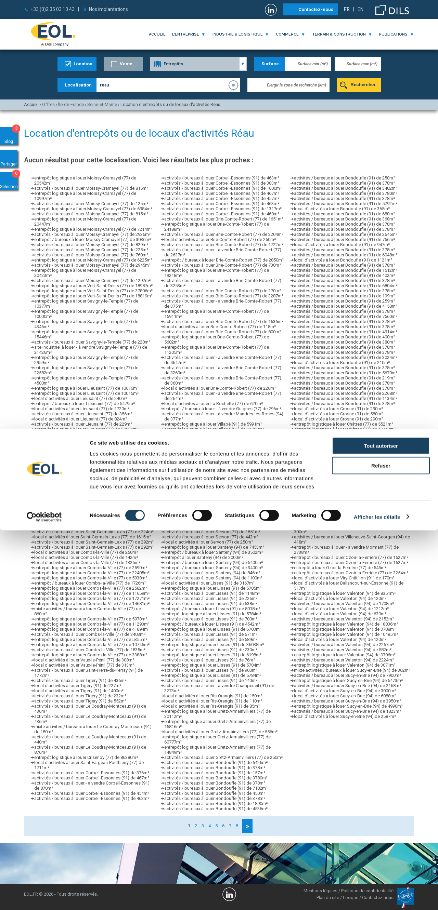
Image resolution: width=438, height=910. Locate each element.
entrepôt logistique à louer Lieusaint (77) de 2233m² (85, 454)
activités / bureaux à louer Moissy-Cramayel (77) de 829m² (91, 244)
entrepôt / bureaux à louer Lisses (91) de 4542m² (212, 624)
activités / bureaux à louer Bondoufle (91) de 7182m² (216, 788)
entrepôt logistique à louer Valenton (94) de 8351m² (345, 593)
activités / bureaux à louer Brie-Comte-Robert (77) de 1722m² (223, 244)
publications (393, 34)
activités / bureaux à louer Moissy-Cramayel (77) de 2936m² (92, 234)
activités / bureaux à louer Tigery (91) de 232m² (80, 695)
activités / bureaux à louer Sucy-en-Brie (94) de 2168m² (347, 685)
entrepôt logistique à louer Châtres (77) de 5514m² (343, 434)
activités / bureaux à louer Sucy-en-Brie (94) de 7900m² (347, 675)
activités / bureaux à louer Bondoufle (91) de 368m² (344, 219)
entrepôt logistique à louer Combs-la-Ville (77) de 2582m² (90, 588)
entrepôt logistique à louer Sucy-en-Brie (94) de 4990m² (348, 706)
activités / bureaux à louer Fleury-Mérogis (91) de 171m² (348, 501)
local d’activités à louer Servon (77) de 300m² (208, 521)
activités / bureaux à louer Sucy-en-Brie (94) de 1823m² (347, 711)
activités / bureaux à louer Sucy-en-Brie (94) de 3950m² (347, 701)
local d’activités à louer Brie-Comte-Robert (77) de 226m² (220, 388)
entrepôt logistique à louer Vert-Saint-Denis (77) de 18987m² (93, 285)
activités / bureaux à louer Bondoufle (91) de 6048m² (345, 254)
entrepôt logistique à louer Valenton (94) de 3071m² (345, 665)
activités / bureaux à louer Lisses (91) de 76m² (209, 660)
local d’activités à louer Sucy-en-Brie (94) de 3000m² (345, 690)
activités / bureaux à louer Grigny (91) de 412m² (340, 490)
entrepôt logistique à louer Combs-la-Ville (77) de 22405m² (92, 572)
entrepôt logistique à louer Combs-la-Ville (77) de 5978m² (90, 618)
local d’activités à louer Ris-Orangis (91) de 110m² (213, 701)
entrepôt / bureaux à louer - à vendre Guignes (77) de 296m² (222, 408)
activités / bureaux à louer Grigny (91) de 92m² (339, 449)
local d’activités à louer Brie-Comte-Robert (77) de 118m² (220, 326)
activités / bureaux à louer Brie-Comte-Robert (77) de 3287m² (223, 295)
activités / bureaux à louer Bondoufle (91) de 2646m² (345, 234)
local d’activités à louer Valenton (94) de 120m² (340, 598)
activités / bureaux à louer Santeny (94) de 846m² (212, 572)
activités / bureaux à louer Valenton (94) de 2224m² (344, 660)
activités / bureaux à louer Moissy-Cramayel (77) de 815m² (91, 188)
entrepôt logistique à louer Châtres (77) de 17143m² (345, 439)
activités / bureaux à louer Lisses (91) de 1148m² (212, 593)
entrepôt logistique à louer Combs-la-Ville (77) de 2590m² (90, 567)
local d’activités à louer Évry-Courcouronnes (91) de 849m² (221, 480)
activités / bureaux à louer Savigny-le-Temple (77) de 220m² (92, 342)
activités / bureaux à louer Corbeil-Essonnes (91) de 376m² (91, 772)
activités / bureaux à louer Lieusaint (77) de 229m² (83, 424)
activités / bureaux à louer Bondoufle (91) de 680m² (344, 213)
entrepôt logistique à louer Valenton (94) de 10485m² (346, 634)
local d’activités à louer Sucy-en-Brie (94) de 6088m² (345, 695)
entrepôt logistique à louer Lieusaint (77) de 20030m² (86, 429)
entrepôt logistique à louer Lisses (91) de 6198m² (212, 654)
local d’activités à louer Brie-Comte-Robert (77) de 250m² (220, 239)
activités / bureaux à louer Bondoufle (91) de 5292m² (345, 203)
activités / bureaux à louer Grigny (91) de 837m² (340, 465)
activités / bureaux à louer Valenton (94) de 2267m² (344, 644)
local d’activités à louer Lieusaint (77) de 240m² (80, 398)
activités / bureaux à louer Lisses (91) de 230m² (210, 649)
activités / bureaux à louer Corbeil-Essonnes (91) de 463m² (91, 798)
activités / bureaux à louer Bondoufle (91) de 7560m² (345, 316)
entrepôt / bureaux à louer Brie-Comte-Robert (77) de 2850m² (224, 260)
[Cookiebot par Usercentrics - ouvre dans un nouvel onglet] (44, 897)
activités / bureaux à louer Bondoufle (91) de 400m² (344, 336)
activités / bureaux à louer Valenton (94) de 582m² (342, 649)
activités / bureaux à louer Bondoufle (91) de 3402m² (345, 188)
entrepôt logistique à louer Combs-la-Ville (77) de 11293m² (92, 624)
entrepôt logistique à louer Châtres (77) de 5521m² (343, 424)
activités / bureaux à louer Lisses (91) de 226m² (210, 598)
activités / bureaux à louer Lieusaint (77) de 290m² (83, 480)
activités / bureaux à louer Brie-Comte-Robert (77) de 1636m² (223, 321)
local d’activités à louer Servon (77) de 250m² (208, 542)
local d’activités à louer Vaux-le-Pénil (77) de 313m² (84, 665)
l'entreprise (185, 34)
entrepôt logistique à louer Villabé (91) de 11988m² (214, 429)
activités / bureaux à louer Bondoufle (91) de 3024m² (345, 357)
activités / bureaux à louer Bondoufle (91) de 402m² (344, 275)
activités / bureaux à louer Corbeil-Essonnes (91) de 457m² (221, 198)
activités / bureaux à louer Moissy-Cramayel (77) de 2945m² (92, 265)
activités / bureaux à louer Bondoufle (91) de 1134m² (345, 398)
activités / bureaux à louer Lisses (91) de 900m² (210, 670)
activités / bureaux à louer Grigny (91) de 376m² (340, 485)
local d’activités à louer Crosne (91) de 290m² (338, 408)
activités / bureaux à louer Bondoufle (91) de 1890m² (216, 803)
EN (360, 9)
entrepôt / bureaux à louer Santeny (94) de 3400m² (213, 567)
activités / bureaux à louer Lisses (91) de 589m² (210, 639)
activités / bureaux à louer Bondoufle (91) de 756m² (344, 239)
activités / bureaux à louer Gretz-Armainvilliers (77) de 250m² (223, 757)
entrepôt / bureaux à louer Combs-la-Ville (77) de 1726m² (90, 583)
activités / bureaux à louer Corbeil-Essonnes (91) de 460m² (221, 213)
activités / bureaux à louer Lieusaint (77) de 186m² (83, 444)
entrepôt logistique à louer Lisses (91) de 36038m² (214, 644)
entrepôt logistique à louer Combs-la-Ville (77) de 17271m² (92, 598)
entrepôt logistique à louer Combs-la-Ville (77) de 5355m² (90, 639)
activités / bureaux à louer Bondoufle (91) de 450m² (214, 793)
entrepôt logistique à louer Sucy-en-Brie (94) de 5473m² (348, 680)
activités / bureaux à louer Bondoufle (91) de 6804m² (345, 285)
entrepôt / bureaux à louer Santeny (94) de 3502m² (213, 552)
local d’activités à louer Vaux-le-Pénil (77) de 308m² (84, 660)
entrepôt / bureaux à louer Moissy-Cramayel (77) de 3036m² (92, 239)
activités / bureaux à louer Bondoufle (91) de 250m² (344, 177)
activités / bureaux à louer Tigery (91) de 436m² (80, 680)
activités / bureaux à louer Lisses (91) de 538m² (210, 603)
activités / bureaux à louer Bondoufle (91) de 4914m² (345, 331)
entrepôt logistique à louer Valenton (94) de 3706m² (345, 654)
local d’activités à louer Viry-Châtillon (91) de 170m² (344, 577)
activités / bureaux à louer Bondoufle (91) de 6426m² (216, 762)
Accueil (157, 34)
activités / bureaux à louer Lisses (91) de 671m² (210, 634)
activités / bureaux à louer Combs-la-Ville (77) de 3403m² (89, 634)
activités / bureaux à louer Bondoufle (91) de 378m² (214, 767)
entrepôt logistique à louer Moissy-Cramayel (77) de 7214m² (93, 229)
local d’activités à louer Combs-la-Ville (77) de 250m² (86, 552)
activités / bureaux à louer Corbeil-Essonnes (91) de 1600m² (223, 188)
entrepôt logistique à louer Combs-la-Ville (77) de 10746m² (92, 644)
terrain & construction (339, 34)
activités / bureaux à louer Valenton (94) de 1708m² (344, 603)
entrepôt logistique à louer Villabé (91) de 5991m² (213, 424)
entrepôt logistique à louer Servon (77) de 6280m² (213, 516)
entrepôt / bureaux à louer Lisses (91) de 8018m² (212, 608)
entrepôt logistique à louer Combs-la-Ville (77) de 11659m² (92, 593)
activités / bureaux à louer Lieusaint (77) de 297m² (83, 449)
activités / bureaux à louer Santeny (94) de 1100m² (213, 577)
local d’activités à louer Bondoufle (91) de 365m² (342, 208)
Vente (126, 63)
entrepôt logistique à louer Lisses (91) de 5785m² (212, 588)
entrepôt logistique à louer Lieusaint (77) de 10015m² (86, 393)
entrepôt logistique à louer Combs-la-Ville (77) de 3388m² (90, 654)
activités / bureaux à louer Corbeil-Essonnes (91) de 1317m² (223, 208)
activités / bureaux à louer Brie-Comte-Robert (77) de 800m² (222, 331)
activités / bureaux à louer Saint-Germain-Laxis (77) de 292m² (94, 516)
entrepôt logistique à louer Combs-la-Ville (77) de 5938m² (90, 577)
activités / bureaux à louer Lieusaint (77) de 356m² (83, 413)
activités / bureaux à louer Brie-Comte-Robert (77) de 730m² (222, 265)
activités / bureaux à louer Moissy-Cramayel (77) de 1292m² (92, 280)
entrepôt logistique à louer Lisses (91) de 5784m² (212, 613)
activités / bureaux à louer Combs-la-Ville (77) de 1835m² (89, 649)
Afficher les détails (377, 896)
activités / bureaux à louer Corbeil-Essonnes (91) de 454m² (91, 793)
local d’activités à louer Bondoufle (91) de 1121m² (343, 260)
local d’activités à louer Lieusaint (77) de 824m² (80, 418)
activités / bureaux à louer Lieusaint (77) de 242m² (83, 490)
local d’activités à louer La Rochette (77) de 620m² (213, 403)
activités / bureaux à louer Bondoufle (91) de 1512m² (345, 270)
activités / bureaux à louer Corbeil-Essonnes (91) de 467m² (91, 777)
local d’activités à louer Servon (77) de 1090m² (209, 506)
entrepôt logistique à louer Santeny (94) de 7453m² (214, 547)
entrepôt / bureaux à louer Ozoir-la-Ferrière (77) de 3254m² (351, 572)
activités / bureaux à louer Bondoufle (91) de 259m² (344, 301)
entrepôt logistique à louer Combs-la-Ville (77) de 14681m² (92, 603)
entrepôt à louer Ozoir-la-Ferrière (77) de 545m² (340, 567)
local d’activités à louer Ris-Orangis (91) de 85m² (212, 706)
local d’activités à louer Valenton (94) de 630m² (340, 613)
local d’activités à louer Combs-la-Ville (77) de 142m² (86, 557)
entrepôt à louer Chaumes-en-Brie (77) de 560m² (341, 495)
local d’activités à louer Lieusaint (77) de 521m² (80, 460)
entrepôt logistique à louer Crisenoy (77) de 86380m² (86, 757)
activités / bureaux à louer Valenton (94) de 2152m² (344, 618)
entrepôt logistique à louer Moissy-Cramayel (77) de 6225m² (93, 260)
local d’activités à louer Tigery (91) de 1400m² (79, 690)
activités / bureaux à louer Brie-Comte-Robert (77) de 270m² (222, 290)
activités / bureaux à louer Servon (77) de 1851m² (212, 531)
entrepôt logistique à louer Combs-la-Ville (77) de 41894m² (92, 629)
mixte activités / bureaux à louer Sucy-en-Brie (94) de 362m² (352, 670)
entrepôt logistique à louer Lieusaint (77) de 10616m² (86, 388)
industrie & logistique (237, 34)
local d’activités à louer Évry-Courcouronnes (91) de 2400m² (222, 434)
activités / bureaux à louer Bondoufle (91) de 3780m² (216, 777)
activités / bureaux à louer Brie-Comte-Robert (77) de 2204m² (223, 234)
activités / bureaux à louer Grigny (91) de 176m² (340, 470)
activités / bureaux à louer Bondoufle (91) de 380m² (344, 342)
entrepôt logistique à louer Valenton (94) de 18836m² (346, 624)
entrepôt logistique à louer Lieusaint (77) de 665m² (84, 501)
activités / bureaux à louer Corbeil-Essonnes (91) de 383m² (221, 183)
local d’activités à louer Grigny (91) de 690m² (338, 480)
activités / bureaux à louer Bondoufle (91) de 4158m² (345, 306)
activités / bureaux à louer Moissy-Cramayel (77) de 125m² (91, 203)
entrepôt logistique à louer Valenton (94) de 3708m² (345, 629)
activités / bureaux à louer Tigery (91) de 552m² (80, 701)
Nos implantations (108, 9)
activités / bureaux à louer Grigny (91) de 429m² (340, 454)
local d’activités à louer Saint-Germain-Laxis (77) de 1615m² (92, 536)
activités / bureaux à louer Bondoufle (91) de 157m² (214, 772)
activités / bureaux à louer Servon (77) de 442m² (211, 536)
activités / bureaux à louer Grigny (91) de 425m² (340, 460)
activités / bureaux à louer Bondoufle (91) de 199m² (344, 295)
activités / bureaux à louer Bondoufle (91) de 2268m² (345, 393)
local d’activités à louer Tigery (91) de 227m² (77, 685)
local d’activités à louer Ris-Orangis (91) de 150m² (213, 695)
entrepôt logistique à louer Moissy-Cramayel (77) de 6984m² (93, 208)
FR (347, 9)
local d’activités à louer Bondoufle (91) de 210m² (342, 362)
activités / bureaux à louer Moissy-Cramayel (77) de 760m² (91, 254)
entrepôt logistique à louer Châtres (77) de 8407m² (343, 444)
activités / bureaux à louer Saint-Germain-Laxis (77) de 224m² (94, 521)
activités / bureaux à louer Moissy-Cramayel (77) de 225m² (91, 249)
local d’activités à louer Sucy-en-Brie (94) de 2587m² (345, 716)
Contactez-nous (315, 9)
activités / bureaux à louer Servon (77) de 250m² (211, 526)
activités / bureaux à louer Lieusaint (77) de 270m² (83, 465)
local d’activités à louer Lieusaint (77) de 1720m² (81, 408)
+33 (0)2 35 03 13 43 (52, 9)
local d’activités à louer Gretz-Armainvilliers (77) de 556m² (221, 731)
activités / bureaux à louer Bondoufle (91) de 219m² (344, 377)
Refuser (380, 845)
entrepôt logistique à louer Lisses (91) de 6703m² (212, 629)
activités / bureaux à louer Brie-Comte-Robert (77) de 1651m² (223, 219)
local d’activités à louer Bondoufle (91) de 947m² (342, 244)
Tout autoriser (381, 825)
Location (83, 63)
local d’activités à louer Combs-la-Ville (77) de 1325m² (87, 562)
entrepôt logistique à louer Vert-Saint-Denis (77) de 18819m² (93, 295)
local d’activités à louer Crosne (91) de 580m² (338, 413)
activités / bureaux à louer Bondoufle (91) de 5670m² (345, 372)
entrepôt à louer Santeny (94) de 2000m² (203, 557)
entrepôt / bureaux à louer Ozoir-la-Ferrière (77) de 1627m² (351, 557)
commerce (287, 34)
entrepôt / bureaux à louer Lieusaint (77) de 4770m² (84, 495)
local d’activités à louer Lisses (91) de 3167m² (209, 583)
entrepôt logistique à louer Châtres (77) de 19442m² (345, 429)
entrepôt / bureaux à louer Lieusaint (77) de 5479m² (84, 403)
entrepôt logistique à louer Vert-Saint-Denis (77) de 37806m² (93, 290)
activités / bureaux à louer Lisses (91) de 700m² (210, 618)
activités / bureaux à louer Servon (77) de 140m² (211, 511)
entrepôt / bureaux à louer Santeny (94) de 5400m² (213, 562)
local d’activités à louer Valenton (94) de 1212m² (341, 608)
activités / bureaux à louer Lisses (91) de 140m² (210, 680)
